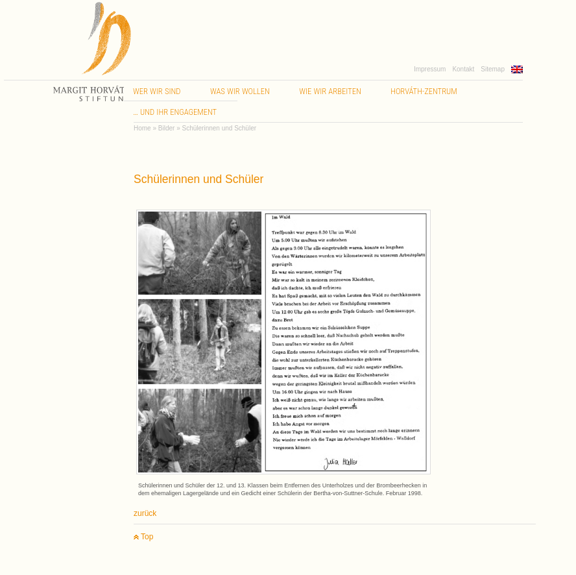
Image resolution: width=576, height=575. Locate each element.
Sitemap (493, 69)
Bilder (166, 128)
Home (142, 128)
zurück (145, 513)
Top (143, 537)
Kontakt (463, 69)
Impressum (430, 69)
